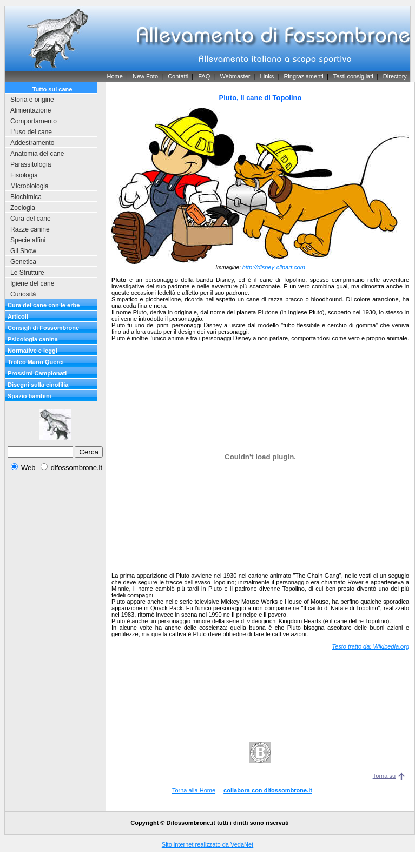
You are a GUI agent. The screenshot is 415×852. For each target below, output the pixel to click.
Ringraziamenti (303, 76)
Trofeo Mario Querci (36, 362)
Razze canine (30, 229)
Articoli (18, 316)
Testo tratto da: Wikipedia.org (370, 646)
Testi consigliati (353, 76)
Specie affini (27, 240)
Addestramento (32, 143)
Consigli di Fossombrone (43, 328)
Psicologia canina (33, 339)
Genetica (23, 262)
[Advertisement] (55, 643)
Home (114, 76)
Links (267, 76)
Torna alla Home (193, 790)
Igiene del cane (32, 283)
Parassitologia (30, 164)
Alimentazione (30, 110)
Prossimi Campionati (37, 373)
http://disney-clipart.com (273, 267)
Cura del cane (30, 218)
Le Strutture (27, 272)
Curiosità (23, 294)
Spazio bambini (29, 396)
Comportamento (33, 121)
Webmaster (235, 76)
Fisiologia (24, 175)
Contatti (178, 76)
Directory (395, 76)
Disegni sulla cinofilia (38, 384)
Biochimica (26, 197)
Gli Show (23, 251)
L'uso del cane (31, 132)
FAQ (204, 76)
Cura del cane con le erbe (44, 305)
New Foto (145, 76)
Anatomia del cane (37, 153)
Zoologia (22, 208)
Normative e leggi (32, 350)
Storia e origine (32, 99)
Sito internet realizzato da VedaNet (207, 844)
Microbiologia (29, 186)
